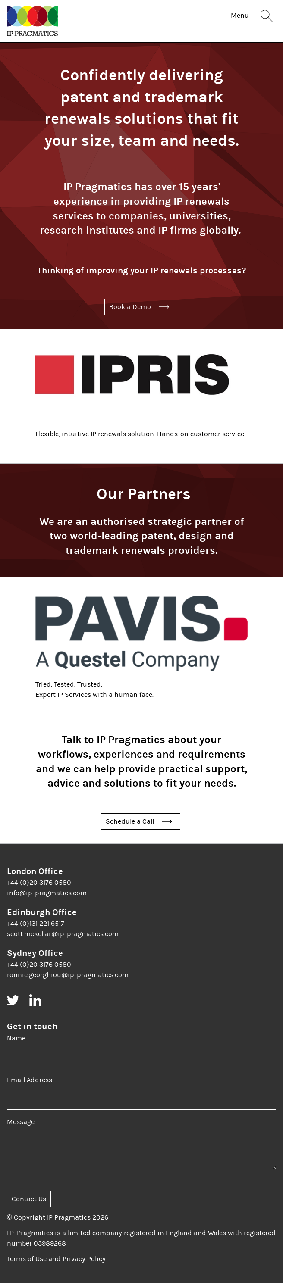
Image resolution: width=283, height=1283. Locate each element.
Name (16, 1038)
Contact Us (29, 1199)
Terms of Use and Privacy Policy (56, 1259)
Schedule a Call (130, 821)
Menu (240, 15)
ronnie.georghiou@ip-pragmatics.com (68, 975)
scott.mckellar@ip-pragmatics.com (63, 934)
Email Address (29, 1080)
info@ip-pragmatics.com (47, 893)
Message (21, 1122)
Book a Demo (130, 307)
